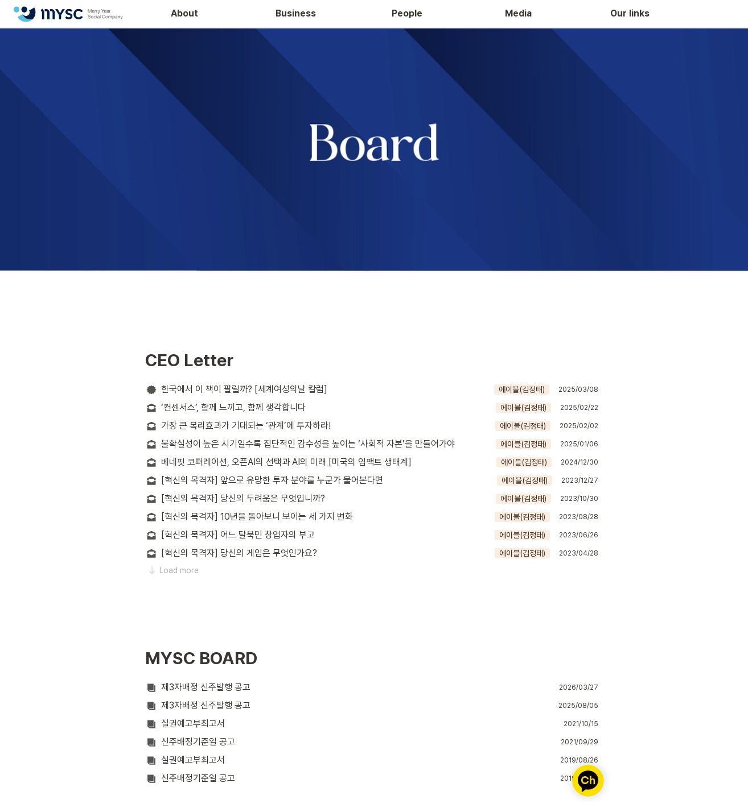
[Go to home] (68, 13)
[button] (374, 389)
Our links (630, 13)
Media (518, 13)
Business (296, 13)
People (407, 13)
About (184, 13)
